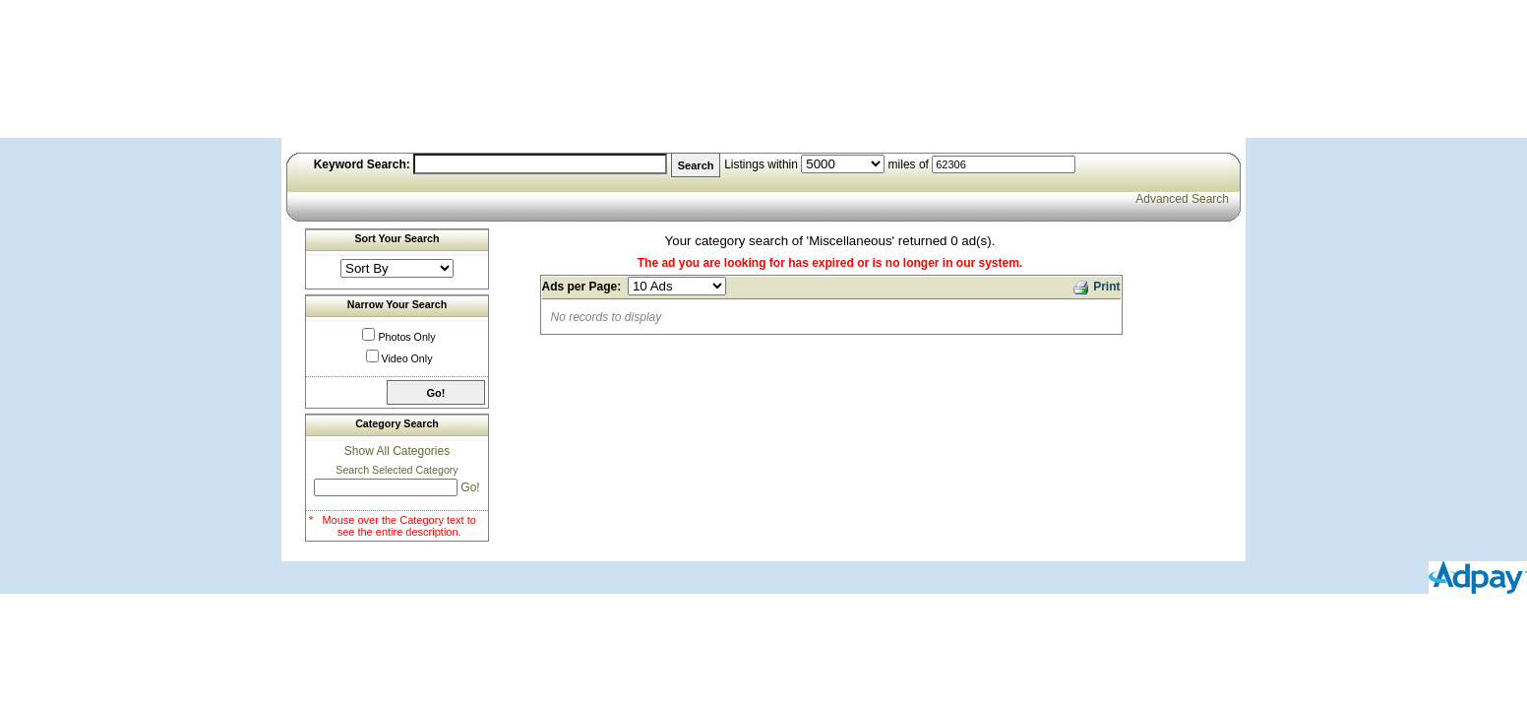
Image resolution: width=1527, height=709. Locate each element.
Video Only (407, 358)
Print (1095, 285)
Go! (469, 487)
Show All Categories (397, 451)
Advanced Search (1182, 199)
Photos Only (406, 337)
